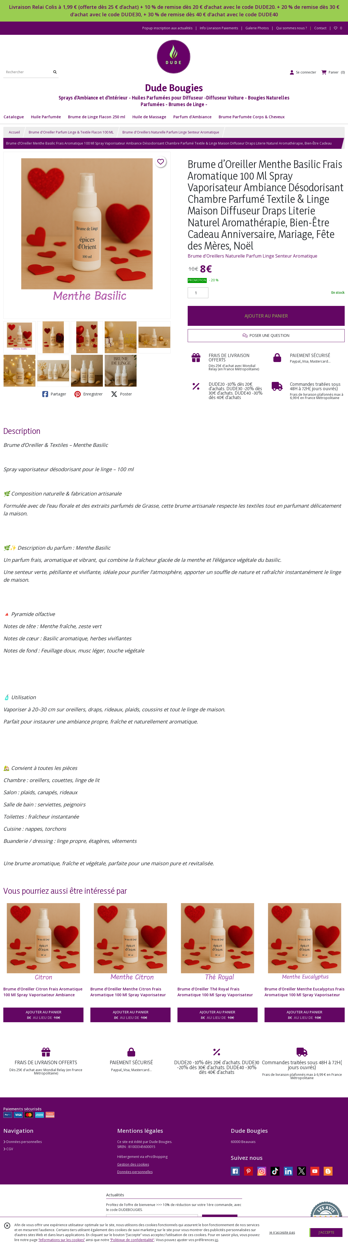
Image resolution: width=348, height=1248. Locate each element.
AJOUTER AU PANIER (266, 316)
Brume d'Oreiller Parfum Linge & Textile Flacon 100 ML (71, 132)
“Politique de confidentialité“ (132, 1239)
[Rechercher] (55, 72)
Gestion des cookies (133, 1164)
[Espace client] (303, 72)
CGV (8, 1149)
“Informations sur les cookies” (61, 1239)
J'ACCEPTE (326, 1232)
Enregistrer (88, 394)
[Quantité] (198, 292)
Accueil (14, 132)
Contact (320, 28)
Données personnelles (22, 1141)
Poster (121, 394)
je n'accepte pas (282, 1232)
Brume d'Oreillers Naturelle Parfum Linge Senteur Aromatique (170, 132)
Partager (54, 394)
